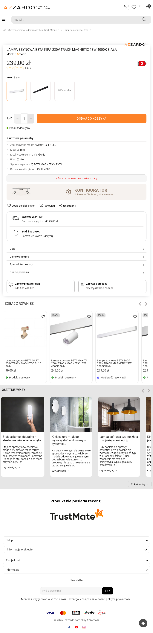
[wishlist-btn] (21, 205)
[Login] (141, 7)
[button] (140, 304)
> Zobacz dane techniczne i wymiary (76, 178)
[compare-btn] (46, 205)
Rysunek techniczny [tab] (77, 264)
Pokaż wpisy (138, 484)
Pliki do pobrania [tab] (77, 272)
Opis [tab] (77, 248)
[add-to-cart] (91, 119)
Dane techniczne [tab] (77, 256)
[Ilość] (24, 118)
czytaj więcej (10, 467)
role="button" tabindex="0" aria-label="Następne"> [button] (149, 391)
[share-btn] (66, 205)
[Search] (74, 20)
